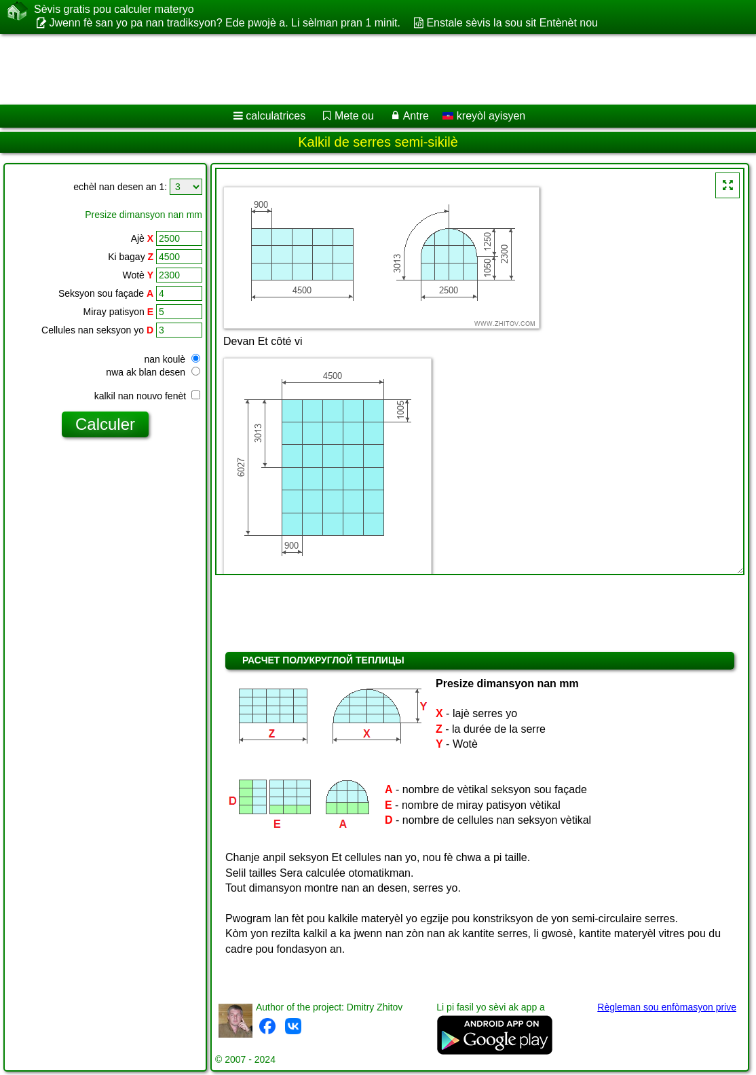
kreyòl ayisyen (483, 116)
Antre (416, 116)
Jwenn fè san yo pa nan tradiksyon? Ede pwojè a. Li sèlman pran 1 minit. (224, 23)
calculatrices (275, 116)
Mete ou (354, 116)
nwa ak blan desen (153, 372)
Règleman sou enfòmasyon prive (666, 1007)
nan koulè (172, 359)
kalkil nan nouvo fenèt (147, 395)
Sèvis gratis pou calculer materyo (114, 9)
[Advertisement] (364, 69)
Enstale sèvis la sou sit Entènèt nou (512, 23)
